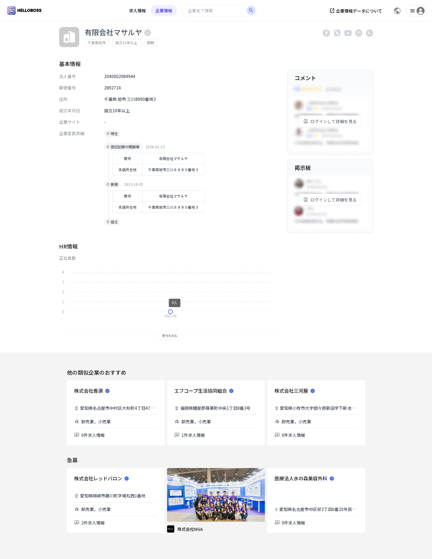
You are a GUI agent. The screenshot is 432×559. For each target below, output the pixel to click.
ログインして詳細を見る (330, 121)
